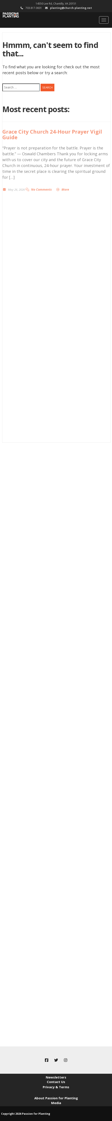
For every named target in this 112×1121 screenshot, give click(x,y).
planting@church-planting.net (71, 8)
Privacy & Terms (56, 1087)
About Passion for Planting (56, 1098)
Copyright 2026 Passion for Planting (25, 1114)
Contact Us (56, 1082)
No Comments (41, 189)
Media (56, 1103)
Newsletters (56, 1077)
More (65, 189)
